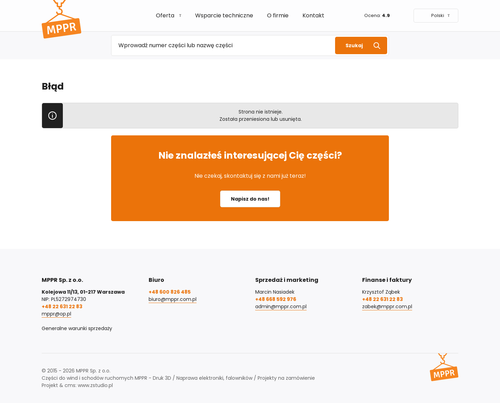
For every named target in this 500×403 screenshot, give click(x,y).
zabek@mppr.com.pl (387, 306)
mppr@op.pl (56, 313)
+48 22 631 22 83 (62, 306)
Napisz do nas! (250, 198)
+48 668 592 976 (275, 299)
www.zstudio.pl (95, 385)
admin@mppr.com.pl (281, 306)
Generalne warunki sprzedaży (77, 328)
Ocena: (377, 15)
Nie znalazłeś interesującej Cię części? (250, 155)
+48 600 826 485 (170, 291)
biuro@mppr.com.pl (173, 299)
